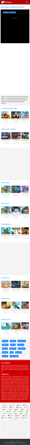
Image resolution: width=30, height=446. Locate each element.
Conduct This (6, 119)
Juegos (4, 407)
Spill (10, 409)
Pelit (7, 425)
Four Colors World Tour (6, 194)
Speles (17, 415)
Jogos (25, 405)
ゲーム (15, 419)
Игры (19, 405)
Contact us (11, 441)
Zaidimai (25, 415)
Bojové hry (13, 344)
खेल (17, 436)
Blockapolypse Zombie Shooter (18, 310)
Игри (17, 417)
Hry (16, 413)
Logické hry (5, 352)
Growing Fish (16, 194)
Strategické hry (6, 224)
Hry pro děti (5, 183)
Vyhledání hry (13, 348)
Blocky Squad (26, 235)
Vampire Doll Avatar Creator (17, 119)
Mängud (10, 415)
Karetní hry (5, 203)
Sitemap (19, 441)
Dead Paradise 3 (26, 289)
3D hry (11, 352)
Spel (16, 409)
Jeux (26, 407)
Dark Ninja (16, 140)
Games (5, 405)
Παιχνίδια (24, 417)
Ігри (15, 411)
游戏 (21, 436)
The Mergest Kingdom (6, 235)
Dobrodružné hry (21, 341)
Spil (22, 409)
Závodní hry (5, 278)
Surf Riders (5, 330)
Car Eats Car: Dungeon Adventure (18, 289)
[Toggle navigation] (27, 2)
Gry (10, 413)
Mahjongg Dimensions (16, 214)
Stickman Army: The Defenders (18, 235)
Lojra (11, 417)
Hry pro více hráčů (14, 356)
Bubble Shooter (5, 140)
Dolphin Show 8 (26, 194)
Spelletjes (19, 407)
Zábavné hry (5, 341)
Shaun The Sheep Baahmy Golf (18, 330)
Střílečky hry (5, 298)
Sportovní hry (5, 319)
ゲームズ (25, 436)
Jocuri (22, 411)
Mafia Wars (5, 310)
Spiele (12, 407)
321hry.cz (8, 2)
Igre (21, 413)
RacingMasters (6, 289)
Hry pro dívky (18, 352)
